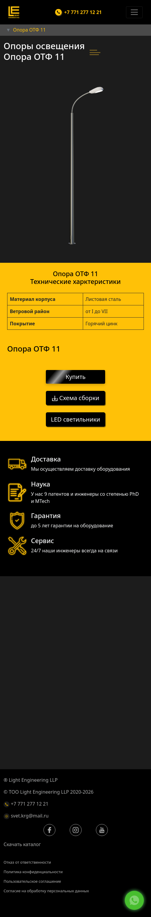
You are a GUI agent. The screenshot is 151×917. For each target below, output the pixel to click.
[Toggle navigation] (134, 12)
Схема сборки (75, 398)
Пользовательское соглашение (32, 881)
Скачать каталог (22, 844)
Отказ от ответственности (27, 862)
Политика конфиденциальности (33, 871)
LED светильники (75, 419)
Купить (75, 377)
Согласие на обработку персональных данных (46, 890)
